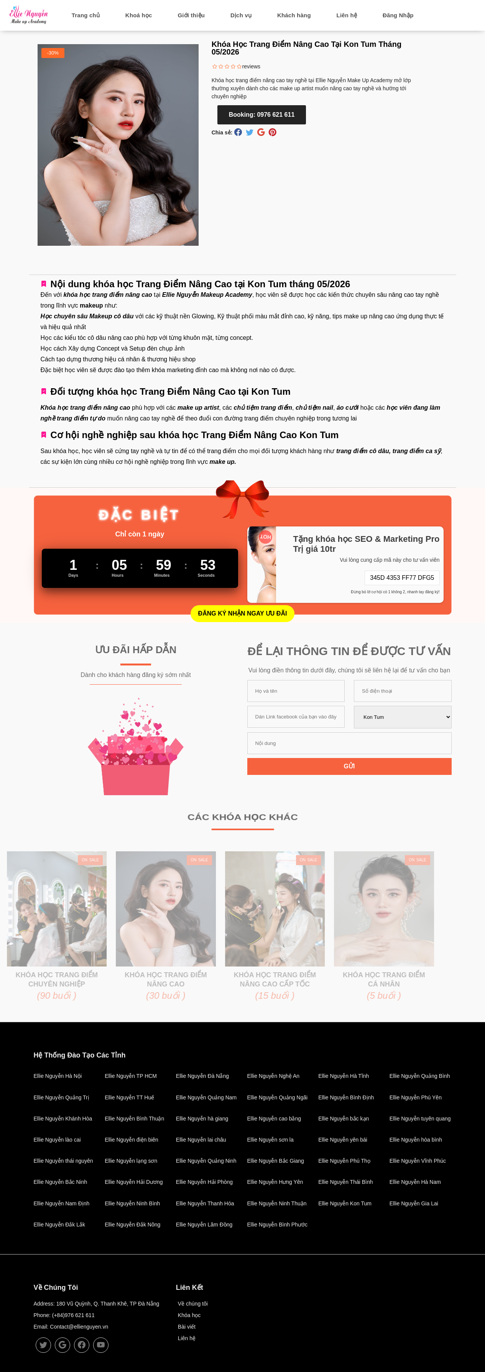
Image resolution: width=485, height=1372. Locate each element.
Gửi (349, 766)
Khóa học (189, 1315)
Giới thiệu (191, 15)
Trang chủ (86, 15)
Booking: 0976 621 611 (262, 114)
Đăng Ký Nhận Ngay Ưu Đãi (242, 613)
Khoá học (138, 15)
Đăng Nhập (398, 15)
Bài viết (187, 1327)
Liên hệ (347, 15)
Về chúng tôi (193, 1304)
